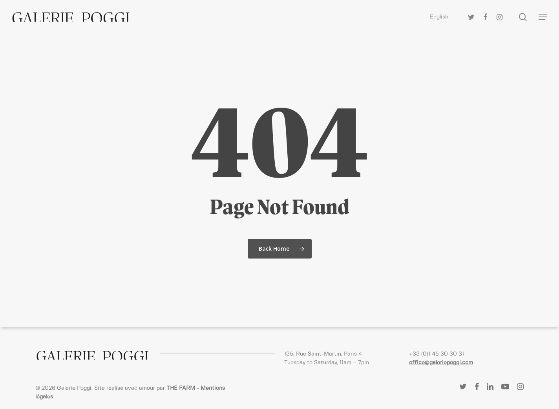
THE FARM (180, 388)
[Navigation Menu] (543, 17)
